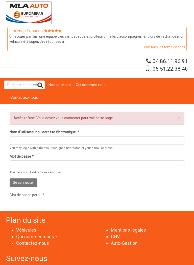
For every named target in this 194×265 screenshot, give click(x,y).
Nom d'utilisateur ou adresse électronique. (44, 132)
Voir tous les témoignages (164, 47)
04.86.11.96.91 (170, 61)
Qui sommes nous (91, 85)
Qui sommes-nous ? (37, 236)
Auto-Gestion (124, 243)
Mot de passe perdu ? (27, 195)
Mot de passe (22, 156)
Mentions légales (128, 230)
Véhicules (26, 230)
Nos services (59, 85)
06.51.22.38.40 (170, 69)
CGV (115, 236)
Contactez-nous (24, 97)
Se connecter (23, 182)
